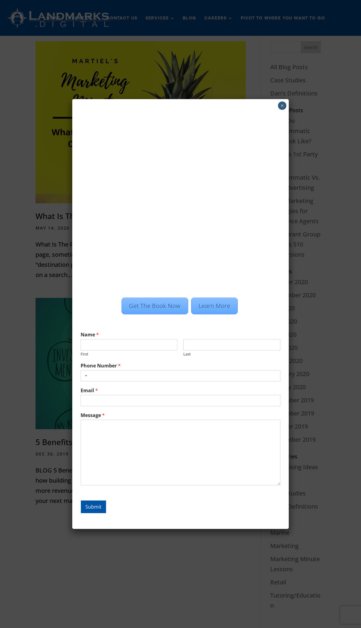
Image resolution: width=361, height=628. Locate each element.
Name (90, 335)
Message (93, 415)
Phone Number (101, 366)
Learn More (214, 306)
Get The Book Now (155, 306)
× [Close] (282, 105)
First (84, 354)
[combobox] (85, 375)
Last (187, 354)
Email (89, 390)
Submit (93, 507)
